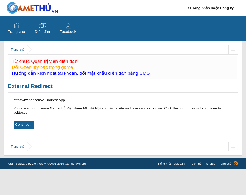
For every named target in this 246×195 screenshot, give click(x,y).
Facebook (68, 32)
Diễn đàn (42, 32)
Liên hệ (196, 163)
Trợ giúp (209, 163)
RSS (236, 163)
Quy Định (180, 163)
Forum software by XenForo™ (46, 163)
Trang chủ (16, 32)
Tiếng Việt (164, 163)
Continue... (23, 124)
